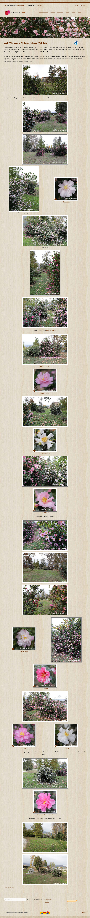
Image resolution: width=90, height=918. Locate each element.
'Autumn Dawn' (24, 651)
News (73, 12)
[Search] (85, 12)
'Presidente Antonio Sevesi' (45, 815)
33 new (40, 5)
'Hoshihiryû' (45, 688)
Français (82, 5)
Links (79, 12)
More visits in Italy (9, 888)
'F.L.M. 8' (23, 748)
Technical (60, 12)
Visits (67, 12)
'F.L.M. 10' (66, 748)
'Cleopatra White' (45, 453)
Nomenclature (43, 12)
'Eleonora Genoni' (51, 330)
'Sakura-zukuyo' (45, 512)
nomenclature (20, 5)
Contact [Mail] (75, 5)
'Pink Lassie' (66, 202)
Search (53, 12)
